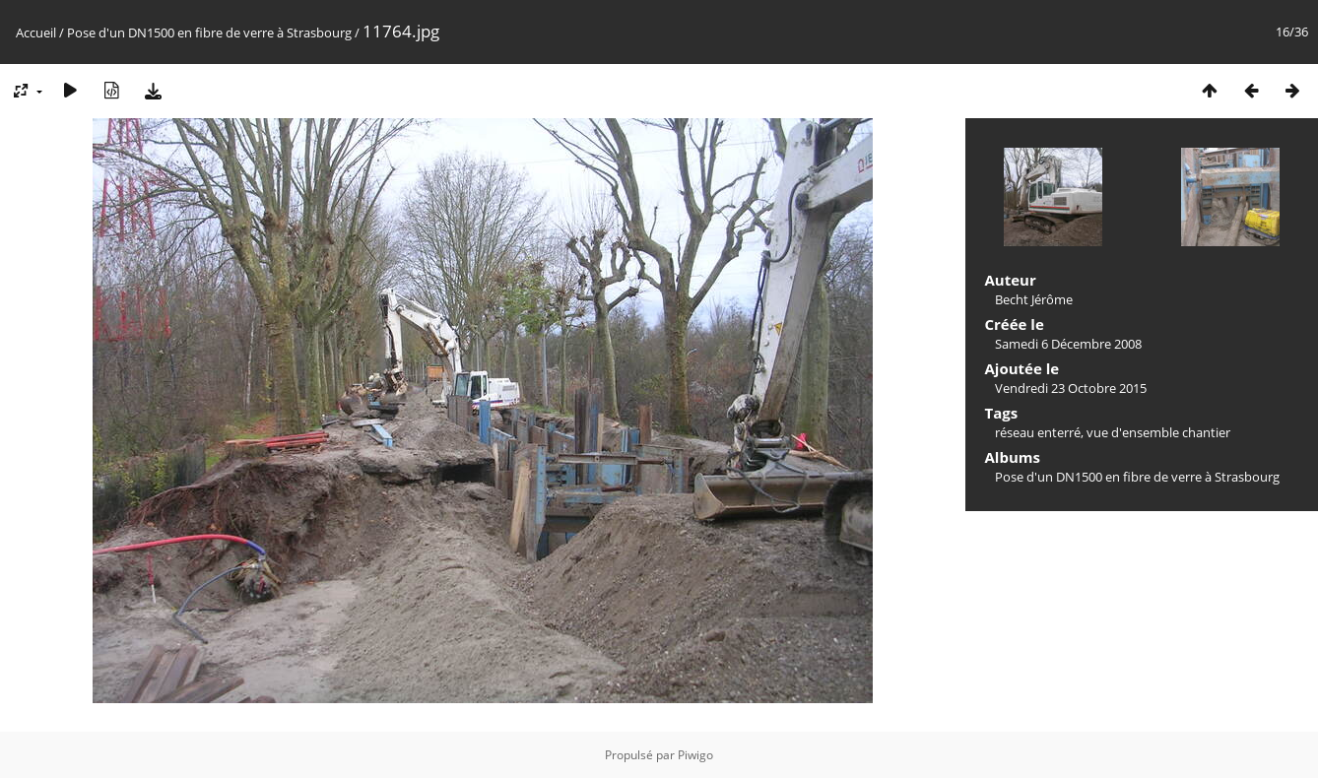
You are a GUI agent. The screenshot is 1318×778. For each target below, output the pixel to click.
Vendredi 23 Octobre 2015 (1071, 388)
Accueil (36, 32)
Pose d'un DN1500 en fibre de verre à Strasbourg (209, 32)
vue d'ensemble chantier (1158, 432)
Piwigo (695, 754)
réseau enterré (1038, 432)
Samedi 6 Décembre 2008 (1068, 344)
